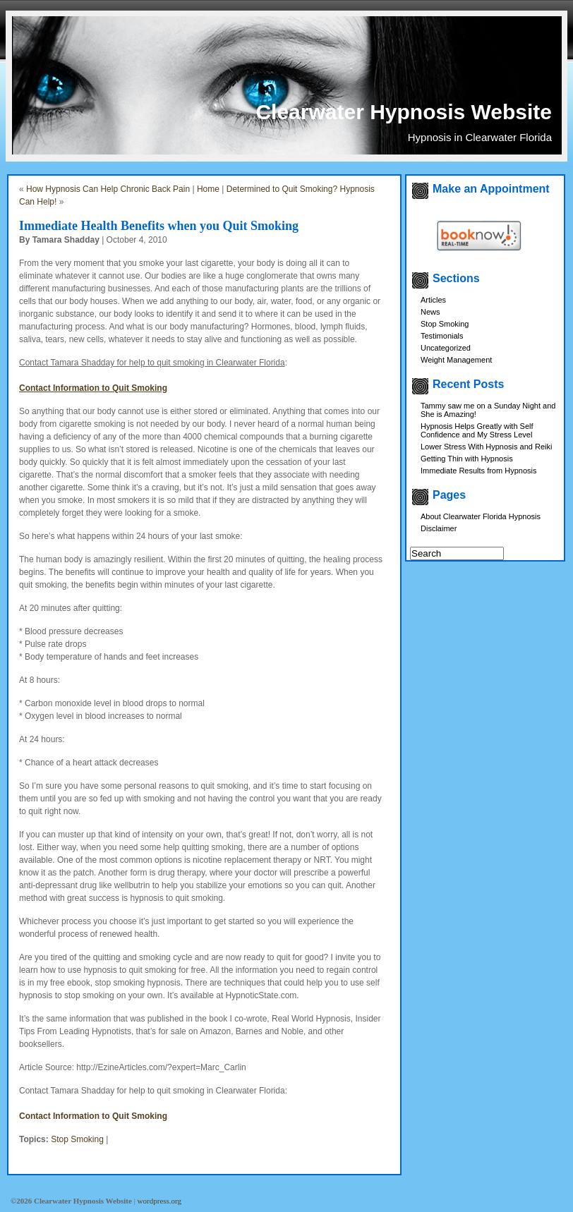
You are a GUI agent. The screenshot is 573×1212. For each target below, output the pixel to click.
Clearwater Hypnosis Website (403, 111)
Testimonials (442, 336)
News (430, 312)
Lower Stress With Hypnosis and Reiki (486, 446)
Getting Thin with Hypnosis (467, 458)
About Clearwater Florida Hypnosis (481, 516)
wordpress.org (159, 1200)
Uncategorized (446, 348)
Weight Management (456, 360)
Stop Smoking (77, 1139)
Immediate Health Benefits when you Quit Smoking (158, 226)
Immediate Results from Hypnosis (478, 470)
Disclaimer (439, 528)
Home (208, 189)
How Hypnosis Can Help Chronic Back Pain (108, 189)
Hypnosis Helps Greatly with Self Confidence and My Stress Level (477, 430)
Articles (433, 300)
